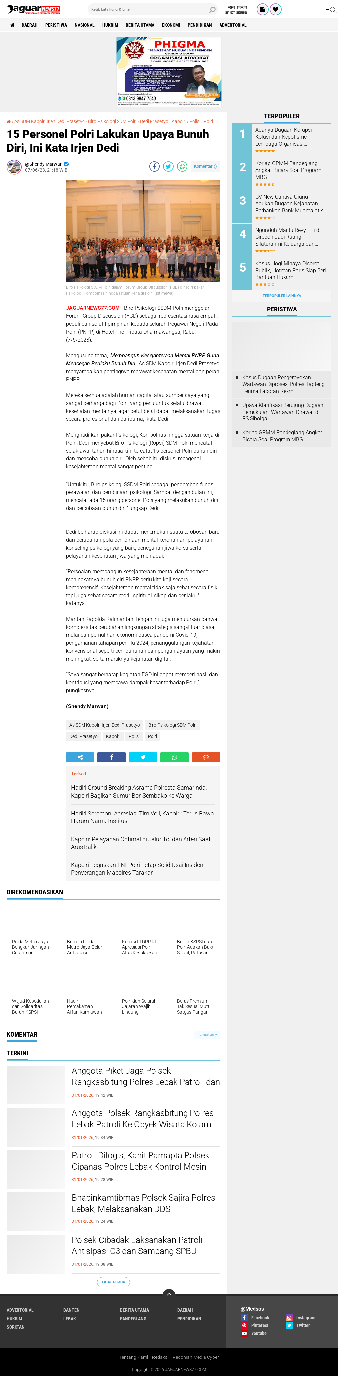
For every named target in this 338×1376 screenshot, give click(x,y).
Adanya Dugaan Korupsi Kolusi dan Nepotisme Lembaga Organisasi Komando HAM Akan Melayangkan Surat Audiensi (288, 137)
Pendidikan (200, 25)
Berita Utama (140, 25)
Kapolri (113, 736)
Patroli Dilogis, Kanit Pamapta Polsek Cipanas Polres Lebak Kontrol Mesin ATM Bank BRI (140, 1166)
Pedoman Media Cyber (196, 1357)
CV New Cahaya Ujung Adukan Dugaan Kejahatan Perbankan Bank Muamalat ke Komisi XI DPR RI (290, 204)
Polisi (134, 736)
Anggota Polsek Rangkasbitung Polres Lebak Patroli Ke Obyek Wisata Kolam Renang (143, 1124)
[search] (153, 9)
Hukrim (110, 25)
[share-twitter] (168, 166)
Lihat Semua (113, 1282)
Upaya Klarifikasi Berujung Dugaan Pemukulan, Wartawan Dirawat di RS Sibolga (282, 412)
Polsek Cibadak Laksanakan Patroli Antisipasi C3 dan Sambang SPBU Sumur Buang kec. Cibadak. (137, 1251)
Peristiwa (56, 25)
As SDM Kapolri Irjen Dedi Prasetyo (104, 725)
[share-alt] (80, 757)
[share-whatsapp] (182, 166)
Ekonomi (171, 25)
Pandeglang (133, 1318)
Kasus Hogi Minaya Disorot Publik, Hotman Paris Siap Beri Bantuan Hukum (290, 270)
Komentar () (205, 166)
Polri (152, 736)
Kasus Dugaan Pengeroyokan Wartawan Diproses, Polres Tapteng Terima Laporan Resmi (283, 384)
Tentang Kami (133, 1357)
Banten (71, 1310)
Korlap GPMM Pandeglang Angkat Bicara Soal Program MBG (288, 170)
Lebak (69, 1318)
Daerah (30, 25)
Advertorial (233, 25)
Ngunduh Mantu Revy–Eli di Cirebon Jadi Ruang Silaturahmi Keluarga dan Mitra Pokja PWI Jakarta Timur (288, 237)
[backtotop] (169, 1295)
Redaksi (160, 1357)
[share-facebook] (154, 166)
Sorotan (16, 1327)
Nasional (85, 25)
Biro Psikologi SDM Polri (172, 725)
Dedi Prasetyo (83, 736)
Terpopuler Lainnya (282, 296)
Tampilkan (207, 1034)
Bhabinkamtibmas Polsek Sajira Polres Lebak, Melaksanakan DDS (143, 1203)
